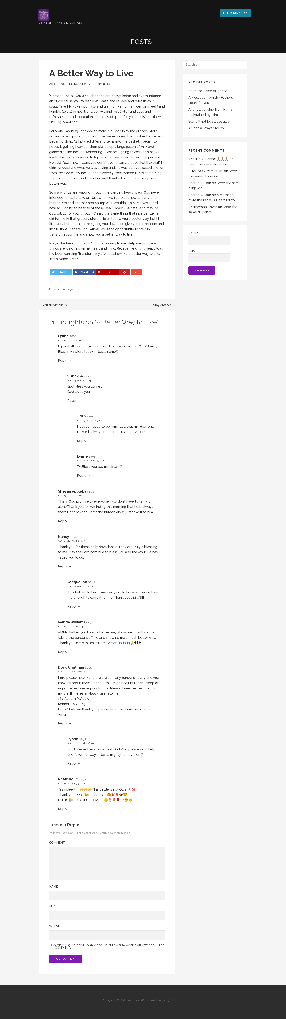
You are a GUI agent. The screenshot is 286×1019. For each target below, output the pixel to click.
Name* (209, 238)
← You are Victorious (53, 305)
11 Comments (102, 83)
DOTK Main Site (235, 13)
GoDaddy (176, 1000)
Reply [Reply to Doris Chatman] (62, 723)
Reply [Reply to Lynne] (62, 360)
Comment (57, 842)
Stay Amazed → (164, 305)
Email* (209, 255)
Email (53, 906)
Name (53, 886)
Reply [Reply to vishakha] (72, 400)
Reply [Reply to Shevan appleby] (62, 521)
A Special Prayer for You (207, 128)
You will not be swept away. (209, 121)
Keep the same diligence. (208, 91)
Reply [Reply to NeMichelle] (62, 809)
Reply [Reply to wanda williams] (62, 652)
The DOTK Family (79, 83)
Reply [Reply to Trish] (81, 441)
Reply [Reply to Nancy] (62, 566)
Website (56, 926)
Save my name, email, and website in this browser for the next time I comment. (108, 946)
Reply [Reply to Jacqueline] (72, 606)
